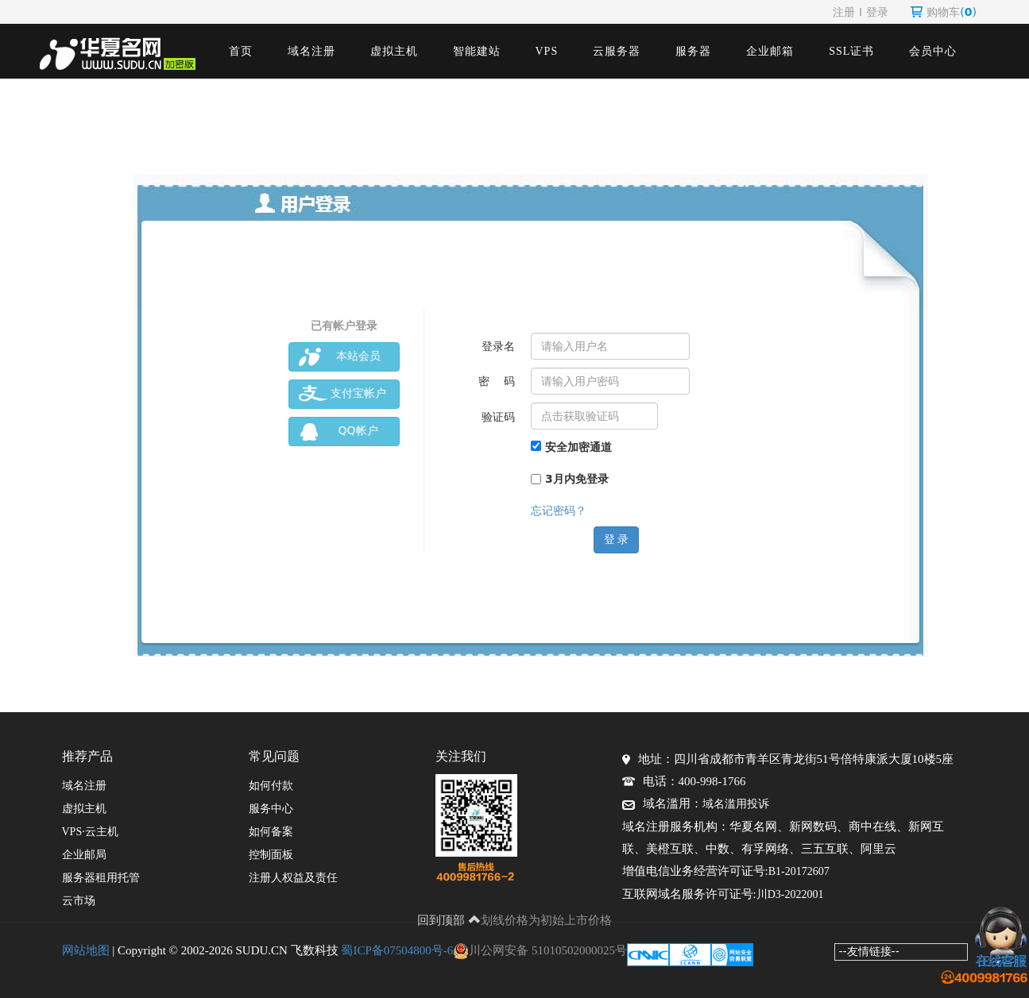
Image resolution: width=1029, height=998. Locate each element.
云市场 (78, 901)
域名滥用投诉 (735, 804)
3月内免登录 (570, 478)
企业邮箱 (770, 51)
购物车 (944, 12)
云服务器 (616, 51)
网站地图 (86, 950)
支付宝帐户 (342, 394)
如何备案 (271, 832)
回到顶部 (449, 920)
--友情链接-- (869, 951)
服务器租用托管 (101, 878)
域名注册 (311, 51)
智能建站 (477, 51)
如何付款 (271, 786)
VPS (547, 51)
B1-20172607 (799, 871)
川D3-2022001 (790, 894)
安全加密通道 (571, 447)
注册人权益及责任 (293, 878)
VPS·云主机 (90, 832)
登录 (877, 12)
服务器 (693, 51)
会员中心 (933, 51)
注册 (844, 12)
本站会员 (340, 357)
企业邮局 (84, 855)
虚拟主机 (394, 51)
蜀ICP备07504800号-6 (397, 950)
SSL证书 (851, 51)
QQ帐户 (338, 431)
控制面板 (271, 855)
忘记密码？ (558, 510)
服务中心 (271, 809)
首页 (241, 51)
